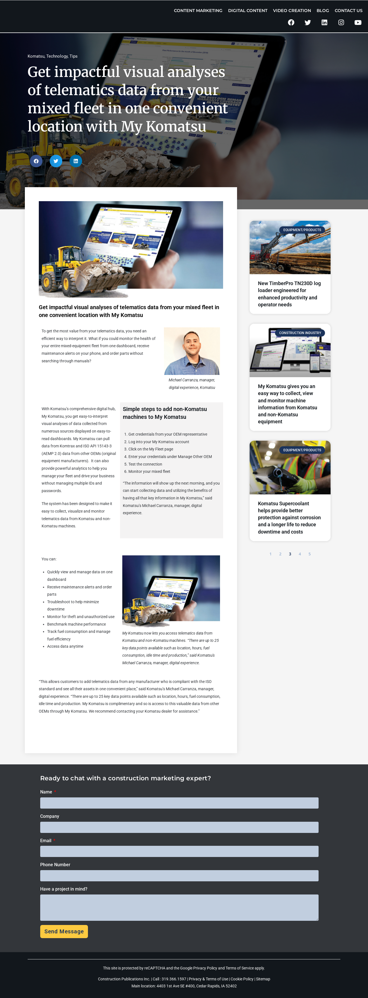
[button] (36, 161)
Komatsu (36, 56)
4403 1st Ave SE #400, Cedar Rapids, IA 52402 (197, 986)
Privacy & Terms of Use (208, 979)
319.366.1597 (174, 979)
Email (46, 840)
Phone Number (55, 864)
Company (49, 816)
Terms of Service (240, 968)
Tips (74, 56)
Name (46, 792)
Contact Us (348, 10)
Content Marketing (198, 10)
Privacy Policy (205, 968)
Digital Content (247, 10)
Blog (323, 10)
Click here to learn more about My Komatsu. (76, 729)
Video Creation (292, 10)
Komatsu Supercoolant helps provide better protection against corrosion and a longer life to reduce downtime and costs (289, 518)
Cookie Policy (242, 979)
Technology (57, 56)
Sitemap (263, 979)
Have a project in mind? (63, 889)
